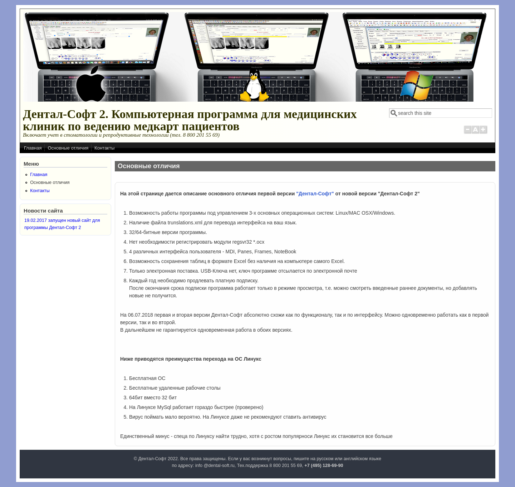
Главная (32, 148)
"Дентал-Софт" (315, 193)
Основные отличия (68, 148)
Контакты (104, 148)
